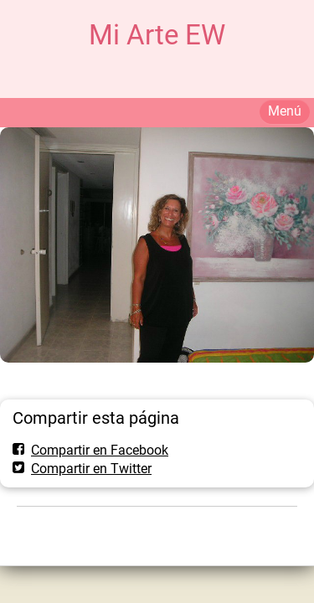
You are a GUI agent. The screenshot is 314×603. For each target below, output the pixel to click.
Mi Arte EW (157, 34)
